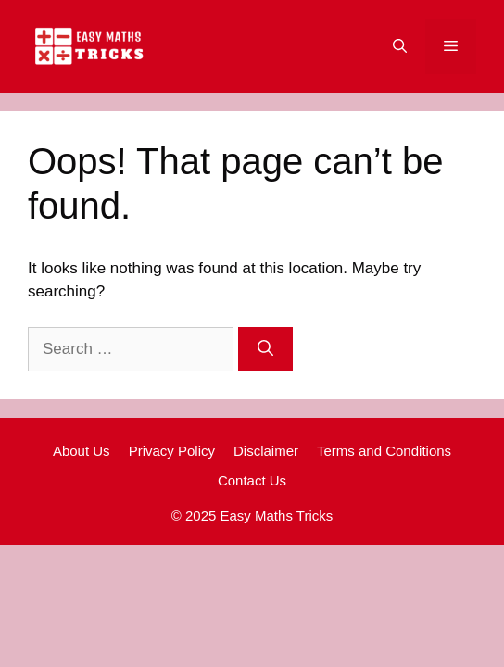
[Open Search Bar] (399, 46)
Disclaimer (265, 451)
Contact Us (252, 480)
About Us (81, 451)
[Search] (265, 349)
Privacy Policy (172, 451)
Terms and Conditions (384, 451)
